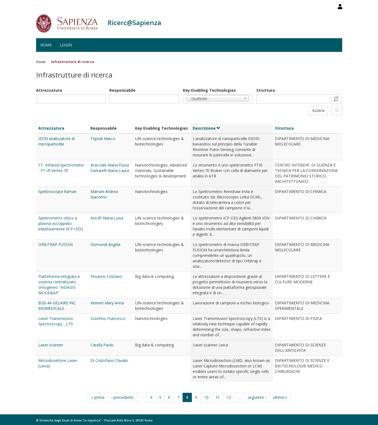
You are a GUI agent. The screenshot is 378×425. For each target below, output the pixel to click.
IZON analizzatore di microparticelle (56, 141)
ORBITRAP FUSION (55, 244)
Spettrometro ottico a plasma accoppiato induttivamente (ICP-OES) (60, 223)
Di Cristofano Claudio (109, 360)
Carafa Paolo (102, 344)
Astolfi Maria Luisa (106, 218)
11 (217, 397)
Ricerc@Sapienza (134, 22)
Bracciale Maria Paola (109, 165)
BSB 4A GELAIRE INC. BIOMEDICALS (57, 305)
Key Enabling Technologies (209, 90)
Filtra (336, 110)
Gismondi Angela (105, 244)
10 (206, 397)
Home (46, 44)
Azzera (318, 110)
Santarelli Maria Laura (109, 170)
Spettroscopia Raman (57, 191)
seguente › (257, 397)
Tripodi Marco (102, 138)
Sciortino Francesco (107, 318)
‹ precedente (122, 397)
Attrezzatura (49, 90)
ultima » (280, 397)
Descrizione (207, 128)
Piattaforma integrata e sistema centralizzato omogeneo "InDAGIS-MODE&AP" (59, 284)
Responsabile (122, 90)
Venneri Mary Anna (107, 302)
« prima (97, 397)
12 (229, 397)
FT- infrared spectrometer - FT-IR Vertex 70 (61, 167)
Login (66, 44)
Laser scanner (50, 344)
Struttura (265, 90)
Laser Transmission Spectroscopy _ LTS (55, 321)
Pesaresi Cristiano (106, 276)
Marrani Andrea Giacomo (104, 194)
